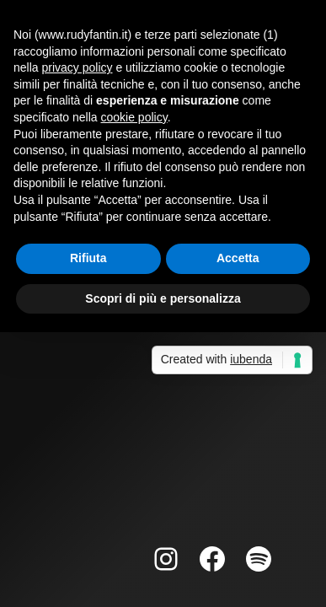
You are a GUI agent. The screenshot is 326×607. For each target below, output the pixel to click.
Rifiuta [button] (88, 258)
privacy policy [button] (76, 67)
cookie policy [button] (134, 117)
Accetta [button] (237, 258)
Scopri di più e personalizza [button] (162, 298)
